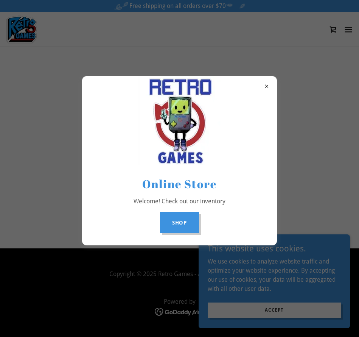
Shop (179, 223)
